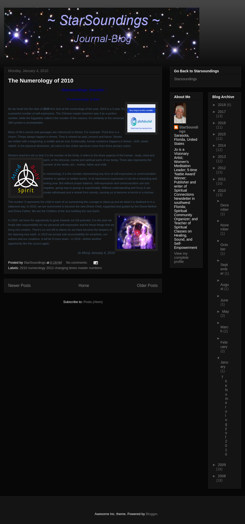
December (224, 207)
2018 (222, 105)
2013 (222, 157)
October (224, 247)
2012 (222, 168)
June (224, 300)
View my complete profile (181, 257)
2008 (222, 476)
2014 (222, 145)
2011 (222, 179)
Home (84, 285)
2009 (222, 465)
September (224, 269)
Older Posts (147, 285)
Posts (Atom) (93, 302)
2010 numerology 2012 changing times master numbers (61, 268)
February (224, 344)
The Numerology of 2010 (41, 80)
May (225, 311)
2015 (222, 134)
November (224, 227)
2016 (222, 123)
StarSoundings (188, 129)
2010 (222, 191)
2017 (222, 112)
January (224, 364)
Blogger (151, 514)
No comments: (77, 262)
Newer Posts (19, 285)
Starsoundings (185, 79)
